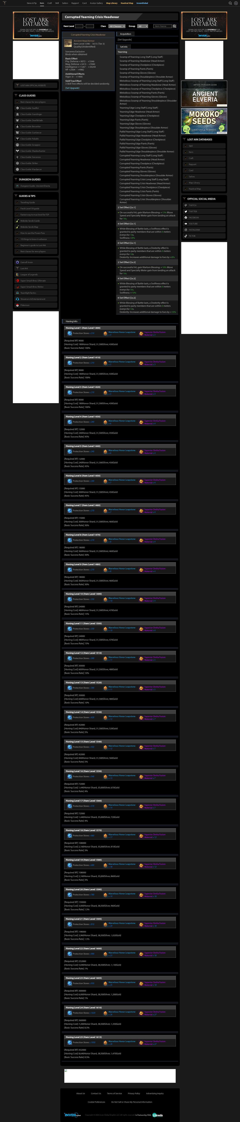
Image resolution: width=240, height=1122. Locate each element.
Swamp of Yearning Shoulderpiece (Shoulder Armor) (146, 76)
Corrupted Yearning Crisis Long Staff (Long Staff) (144, 179)
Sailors (65, 3)
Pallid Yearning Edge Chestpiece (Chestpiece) (142, 139)
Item (42, 3)
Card (84, 3)
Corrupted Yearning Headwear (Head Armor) (142, 159)
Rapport (75, 3)
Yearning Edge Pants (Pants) (134, 119)
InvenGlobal (142, 3)
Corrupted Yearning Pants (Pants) (136, 167)
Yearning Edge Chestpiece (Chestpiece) (139, 115)
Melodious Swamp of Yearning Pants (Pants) (142, 92)
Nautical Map (127, 3)
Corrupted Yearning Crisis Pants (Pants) (139, 191)
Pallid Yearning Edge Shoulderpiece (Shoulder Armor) (147, 151)
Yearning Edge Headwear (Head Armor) (140, 111)
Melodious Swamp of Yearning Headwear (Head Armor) (148, 84)
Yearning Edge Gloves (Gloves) (135, 123)
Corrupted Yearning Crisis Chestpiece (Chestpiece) (145, 187)
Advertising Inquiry (155, 1093)
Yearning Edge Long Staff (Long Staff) (139, 107)
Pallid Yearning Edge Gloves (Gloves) (138, 147)
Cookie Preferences (96, 1102)
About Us (80, 1093)
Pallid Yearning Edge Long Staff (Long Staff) (142, 131)
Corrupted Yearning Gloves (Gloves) (138, 171)
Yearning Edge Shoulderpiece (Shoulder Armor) (144, 127)
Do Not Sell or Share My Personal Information (131, 1102)
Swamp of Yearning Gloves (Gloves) (138, 72)
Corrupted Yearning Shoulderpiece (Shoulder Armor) (146, 175)
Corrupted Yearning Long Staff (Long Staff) (141, 155)
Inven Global (16, 3)
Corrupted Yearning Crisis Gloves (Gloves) (140, 195)
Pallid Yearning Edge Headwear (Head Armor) (143, 135)
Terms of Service (114, 1093)
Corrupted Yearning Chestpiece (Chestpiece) (142, 163)
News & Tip (32, 3)
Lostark (7, 3)
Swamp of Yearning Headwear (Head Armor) (142, 60)
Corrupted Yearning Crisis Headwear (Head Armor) (145, 183)
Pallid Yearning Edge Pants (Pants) (137, 143)
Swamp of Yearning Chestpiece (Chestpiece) (142, 64)
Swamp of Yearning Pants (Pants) (136, 68)
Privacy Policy (134, 1093)
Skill (57, 3)
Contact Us (96, 1093)
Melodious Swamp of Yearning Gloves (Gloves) (143, 96)
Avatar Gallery (96, 3)
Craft (49, 3)
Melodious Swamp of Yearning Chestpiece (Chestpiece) (148, 88)
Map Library (111, 3)
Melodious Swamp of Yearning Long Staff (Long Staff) (147, 80)
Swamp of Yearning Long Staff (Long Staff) (141, 56)
